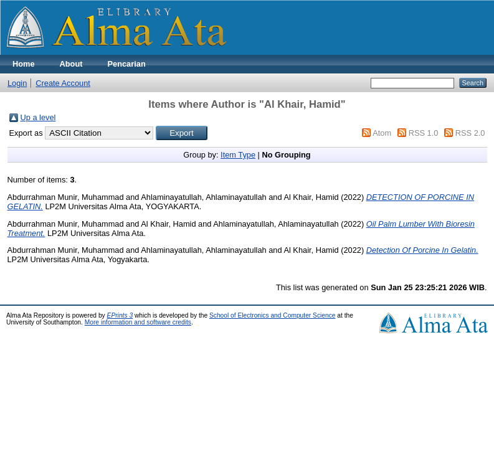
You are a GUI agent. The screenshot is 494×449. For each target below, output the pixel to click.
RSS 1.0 (424, 133)
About (71, 64)
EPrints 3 (120, 315)
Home (23, 64)
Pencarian (127, 64)
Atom (382, 133)
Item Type (238, 154)
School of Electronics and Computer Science (272, 315)
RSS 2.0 (470, 133)
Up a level (38, 117)
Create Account (63, 83)
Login (17, 83)
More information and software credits (138, 322)
